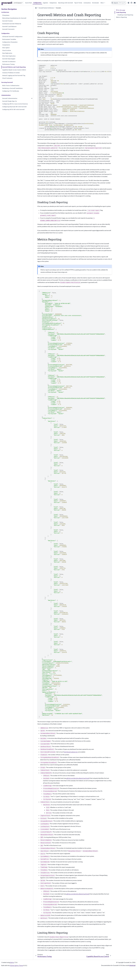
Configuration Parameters (9, 42)
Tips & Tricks (78, 3)
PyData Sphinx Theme (16, 965)
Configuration (37, 2)
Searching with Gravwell (65, 3)
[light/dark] (128, 2)
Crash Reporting (121, 12)
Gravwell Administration (9, 98)
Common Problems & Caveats (11, 72)
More (102, 3)
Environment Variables (9, 39)
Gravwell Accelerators (8, 61)
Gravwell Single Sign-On (9, 101)
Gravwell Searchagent (8, 59)
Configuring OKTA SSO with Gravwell (13, 109)
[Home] (36, 8)
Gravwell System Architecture (46, 8)
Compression (6, 45)
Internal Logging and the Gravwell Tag (13, 75)
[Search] (118, 3)
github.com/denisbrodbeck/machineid (77, 778)
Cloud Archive (6, 50)
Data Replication (7, 53)
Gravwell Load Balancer (9, 26)
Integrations (53, 3)
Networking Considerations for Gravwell (14, 18)
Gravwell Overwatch (8, 29)
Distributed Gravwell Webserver (11, 23)
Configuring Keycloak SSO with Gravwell (14, 106)
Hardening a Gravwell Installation (12, 88)
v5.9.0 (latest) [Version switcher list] (18, 3)
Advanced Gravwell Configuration (12, 36)
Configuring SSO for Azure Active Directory (15, 104)
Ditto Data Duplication (9, 56)
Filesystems (5, 15)
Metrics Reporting (121, 17)
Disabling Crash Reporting (125, 15)
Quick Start (28, 3)
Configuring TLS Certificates (10, 91)
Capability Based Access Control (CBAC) (14, 70)
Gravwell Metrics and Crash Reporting (14, 67)
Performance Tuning (8, 64)
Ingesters (45, 3)
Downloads (95, 3)
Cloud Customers (7, 78)
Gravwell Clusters (7, 21)
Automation (87, 3)
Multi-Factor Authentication (10, 85)
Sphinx (12, 962)
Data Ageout (6, 47)
